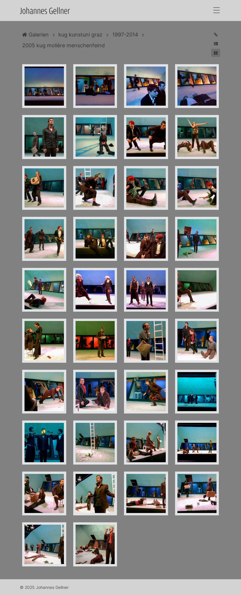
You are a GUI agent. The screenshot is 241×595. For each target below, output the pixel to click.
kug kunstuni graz (80, 35)
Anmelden (5, 589)
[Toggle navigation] (216, 10)
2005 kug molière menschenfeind (63, 45)
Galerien (35, 35)
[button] (215, 43)
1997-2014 (125, 35)
